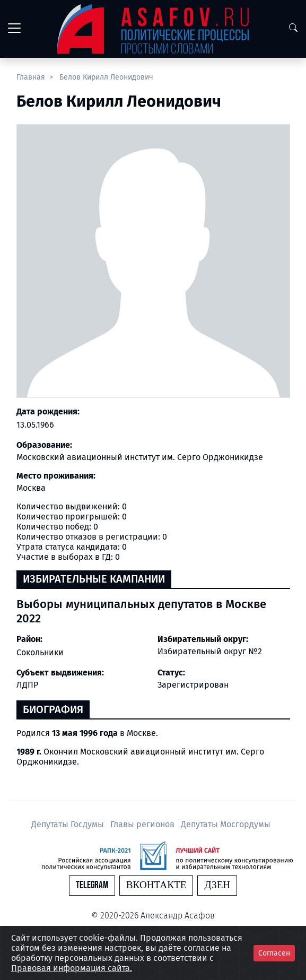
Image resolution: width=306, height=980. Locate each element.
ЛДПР (27, 685)
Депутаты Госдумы (68, 824)
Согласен (274, 953)
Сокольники (40, 652)
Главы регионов (143, 824)
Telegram (92, 885)
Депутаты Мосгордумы (225, 824)
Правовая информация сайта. (71, 968)
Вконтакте (156, 885)
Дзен (217, 885)
